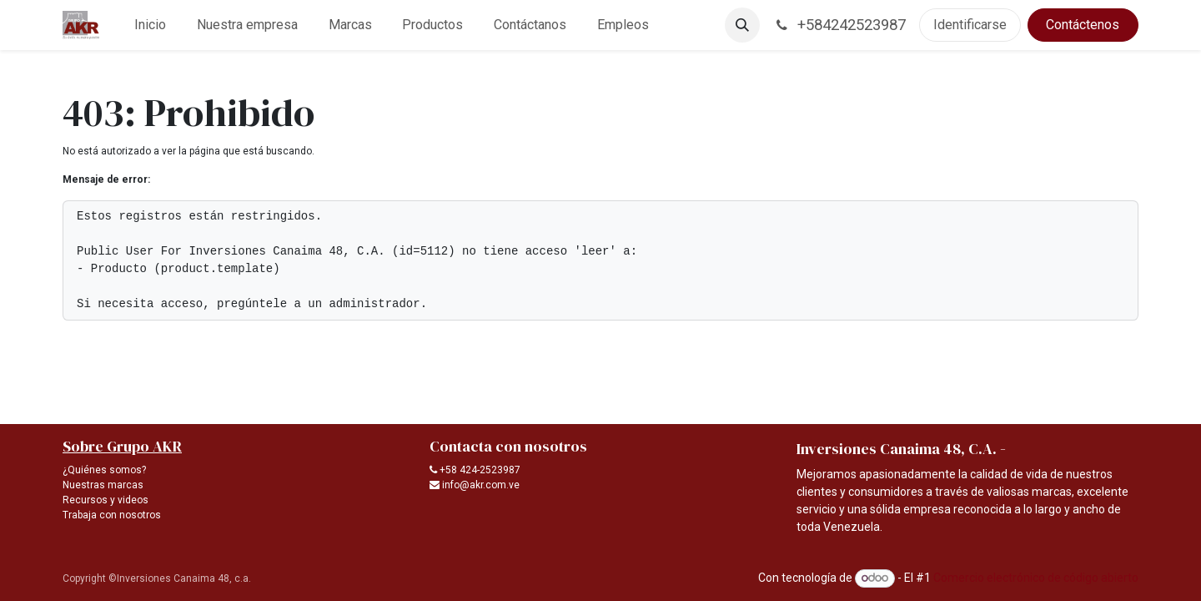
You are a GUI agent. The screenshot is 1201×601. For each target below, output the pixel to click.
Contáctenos (1082, 25)
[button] (742, 25)
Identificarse (970, 25)
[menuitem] (150, 25)
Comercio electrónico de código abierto (1035, 577)
